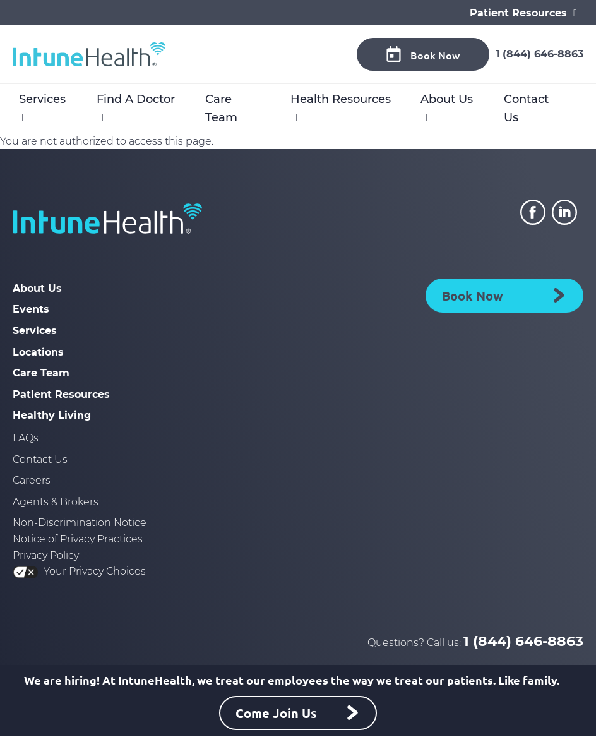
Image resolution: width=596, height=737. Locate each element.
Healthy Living (52, 415)
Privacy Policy (46, 555)
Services (42, 99)
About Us (446, 99)
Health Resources (340, 99)
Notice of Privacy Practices (78, 539)
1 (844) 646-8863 (539, 54)
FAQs (26, 438)
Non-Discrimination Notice (79, 523)
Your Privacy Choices (79, 571)
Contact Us (526, 108)
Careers (32, 480)
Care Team (221, 108)
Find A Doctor (136, 99)
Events (31, 309)
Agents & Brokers (55, 502)
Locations (38, 352)
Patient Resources (61, 394)
